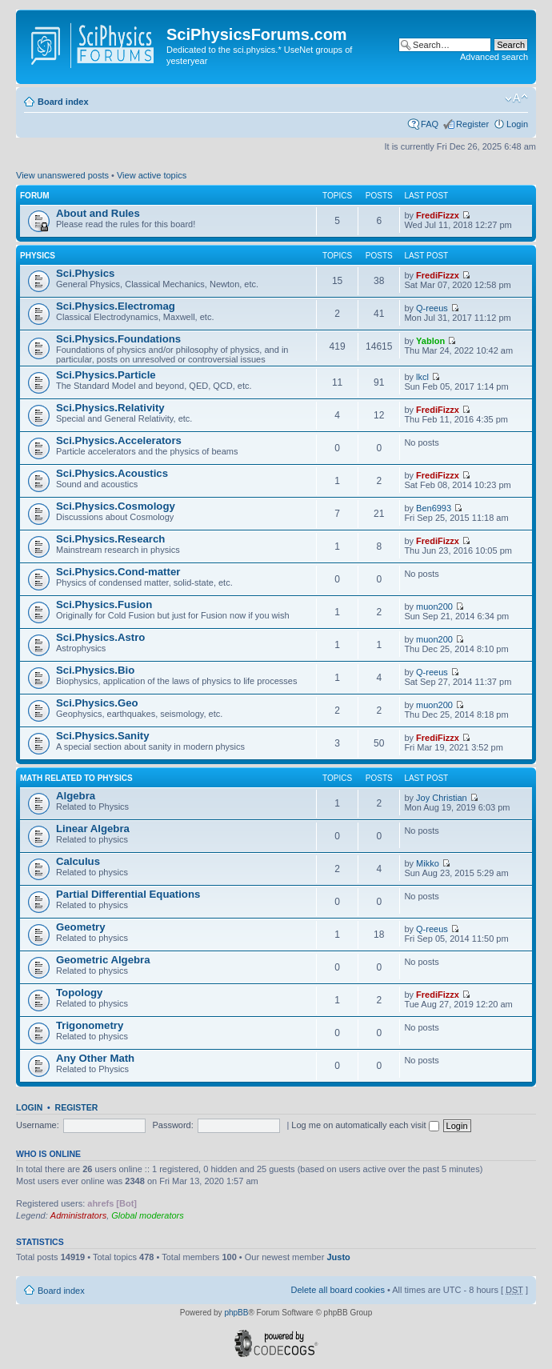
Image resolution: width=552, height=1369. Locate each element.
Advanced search (494, 57)
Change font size (516, 98)
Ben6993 (433, 508)
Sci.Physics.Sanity (103, 736)
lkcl (422, 377)
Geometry (81, 927)
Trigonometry (89, 1025)
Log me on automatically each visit (364, 1125)
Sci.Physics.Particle (106, 375)
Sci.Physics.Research (110, 539)
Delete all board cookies (337, 1290)
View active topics (151, 175)
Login (517, 124)
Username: (37, 1125)
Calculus (78, 861)
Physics (37, 255)
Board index (63, 101)
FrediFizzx (437, 215)
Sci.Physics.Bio (95, 670)
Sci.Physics (85, 273)
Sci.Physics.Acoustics (112, 473)
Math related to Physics (76, 778)
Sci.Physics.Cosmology (115, 506)
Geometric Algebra (103, 960)
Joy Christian (441, 798)
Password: (172, 1125)
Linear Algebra (93, 829)
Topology (79, 993)
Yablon (430, 341)
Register (472, 124)
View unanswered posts (62, 175)
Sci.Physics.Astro (100, 637)
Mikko (427, 863)
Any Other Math (95, 1058)
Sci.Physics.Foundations (118, 339)
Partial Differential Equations (128, 894)
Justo (338, 1257)
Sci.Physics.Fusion (104, 604)
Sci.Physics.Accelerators (119, 440)
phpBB (236, 1312)
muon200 (434, 606)
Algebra (75, 796)
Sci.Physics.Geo (97, 703)
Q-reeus (432, 308)
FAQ (429, 124)
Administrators (78, 1215)
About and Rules (98, 213)
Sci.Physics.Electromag (115, 306)
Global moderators (147, 1215)
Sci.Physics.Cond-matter (118, 572)
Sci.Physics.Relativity (110, 408)
